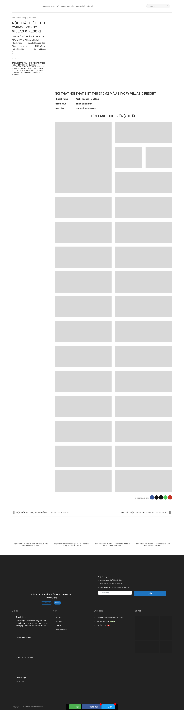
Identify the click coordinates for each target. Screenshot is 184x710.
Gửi (150, 593)
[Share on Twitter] (16, 58)
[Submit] (168, 6)
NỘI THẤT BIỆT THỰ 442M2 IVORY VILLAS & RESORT (146, 512)
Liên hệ (90, 6)
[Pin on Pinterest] (23, 58)
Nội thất (32, 18)
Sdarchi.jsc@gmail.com (24, 657)
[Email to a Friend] (20, 58)
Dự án (63, 6)
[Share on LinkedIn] (26, 58)
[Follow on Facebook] (152, 497)
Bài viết (70, 6)
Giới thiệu (80, 6)
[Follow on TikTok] (156, 497)
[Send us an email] (161, 497)
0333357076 (26, 637)
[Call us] (165, 497)
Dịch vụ (55, 6)
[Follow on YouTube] (170, 497)
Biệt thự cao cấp (19, 18)
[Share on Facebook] (14, 58)
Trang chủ (45, 6)
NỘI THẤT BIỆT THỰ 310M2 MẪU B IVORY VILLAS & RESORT (41, 512)
